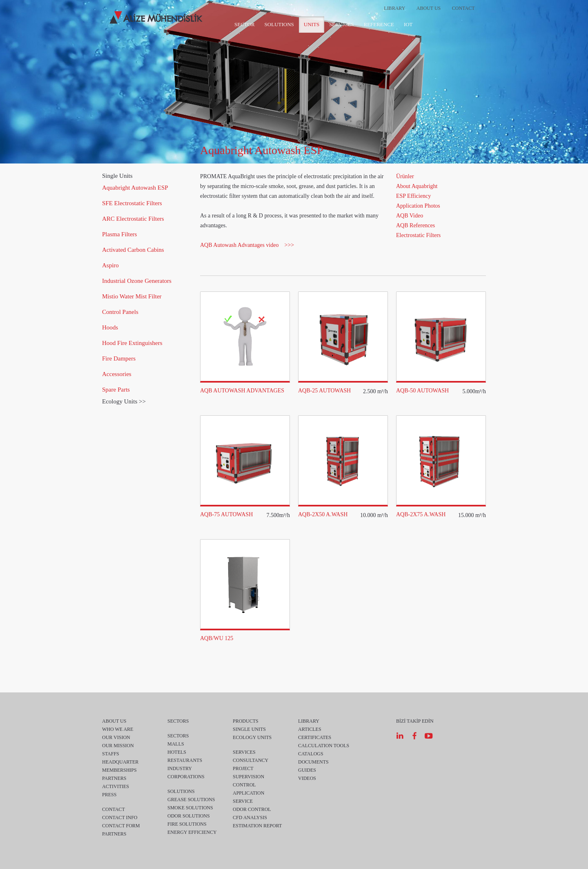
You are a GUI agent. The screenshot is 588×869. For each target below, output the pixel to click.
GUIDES (307, 770)
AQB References (415, 225)
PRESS (109, 794)
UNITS (311, 24)
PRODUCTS (245, 721)
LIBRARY (394, 8)
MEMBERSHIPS (119, 770)
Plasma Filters (119, 234)
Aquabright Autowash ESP (135, 187)
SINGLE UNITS (249, 729)
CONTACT (463, 8)
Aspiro (110, 265)
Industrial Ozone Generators (137, 281)
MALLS (175, 744)
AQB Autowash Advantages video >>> (247, 245)
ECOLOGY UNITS (252, 737)
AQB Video (409, 216)
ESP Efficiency (413, 196)
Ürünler (405, 176)
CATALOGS (310, 754)
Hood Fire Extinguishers (132, 343)
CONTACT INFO (120, 817)
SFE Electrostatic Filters (132, 203)
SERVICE (243, 801)
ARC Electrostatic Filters (133, 218)
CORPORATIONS (186, 776)
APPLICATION (248, 793)
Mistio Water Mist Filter (132, 296)
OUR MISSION (118, 745)
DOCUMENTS (313, 762)
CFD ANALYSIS (250, 817)
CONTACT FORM (121, 826)
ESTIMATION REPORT (257, 826)
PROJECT (243, 768)
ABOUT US (428, 8)
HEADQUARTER (120, 762)
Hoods (110, 327)
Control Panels (120, 312)
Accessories (116, 374)
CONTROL (244, 785)
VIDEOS (307, 778)
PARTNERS (114, 778)
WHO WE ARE (117, 729)
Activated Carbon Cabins (133, 249)
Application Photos (418, 206)
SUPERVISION (248, 776)
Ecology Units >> (124, 401)
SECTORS (178, 721)
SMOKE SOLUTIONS (190, 808)
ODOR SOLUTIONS (188, 816)
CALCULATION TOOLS (323, 745)
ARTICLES (309, 729)
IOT (408, 24)
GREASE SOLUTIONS (191, 799)
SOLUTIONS (279, 24)
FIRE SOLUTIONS (187, 824)
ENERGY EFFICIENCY (192, 832)
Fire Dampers (119, 358)
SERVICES (341, 24)
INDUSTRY (179, 768)
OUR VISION (116, 737)
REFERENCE (379, 24)
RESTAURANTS (184, 760)
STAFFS (110, 754)
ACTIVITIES (115, 786)
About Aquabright (417, 186)
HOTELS (176, 752)
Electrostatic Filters (418, 235)
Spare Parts (116, 389)
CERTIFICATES (314, 737)
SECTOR (244, 24)
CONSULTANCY (250, 760)
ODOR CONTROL (252, 809)
